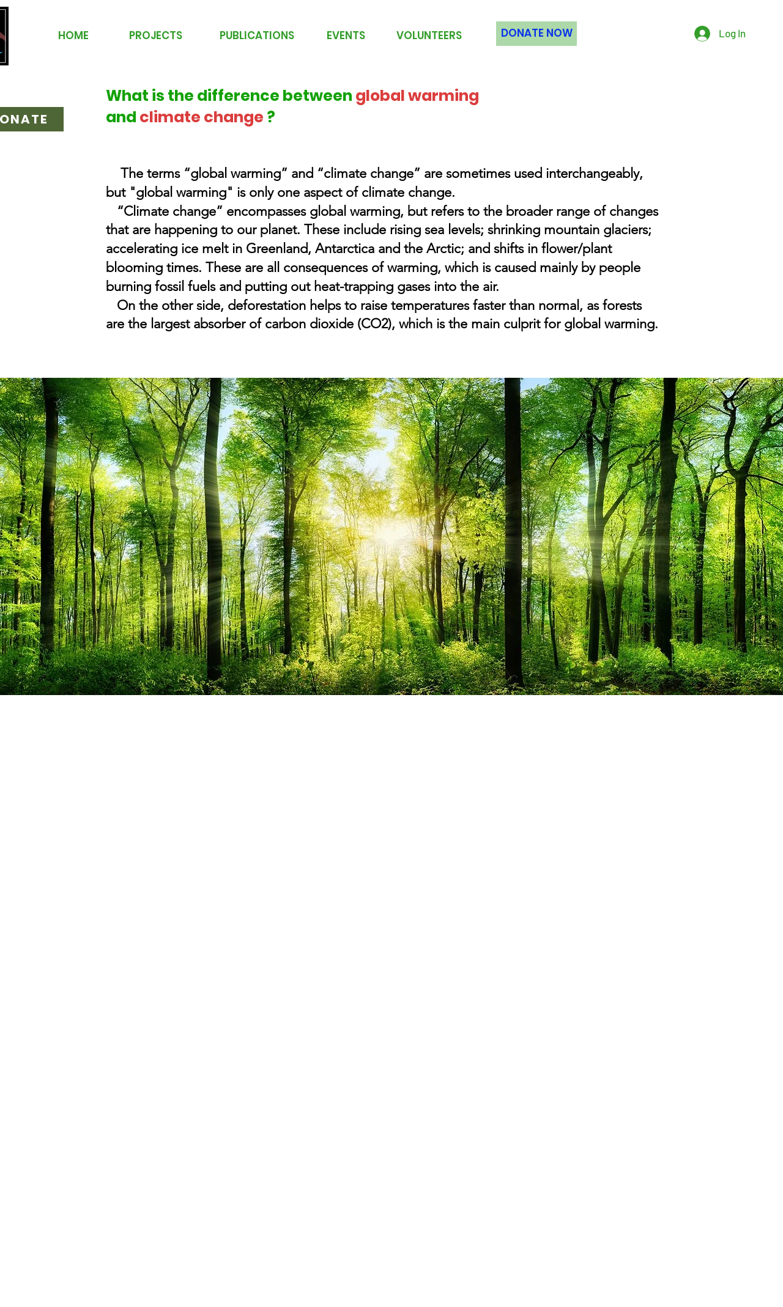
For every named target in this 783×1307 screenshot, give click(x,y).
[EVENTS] (345, 36)
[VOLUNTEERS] (429, 36)
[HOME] (73, 36)
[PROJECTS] (156, 36)
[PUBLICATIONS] (257, 36)
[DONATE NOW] (536, 33)
